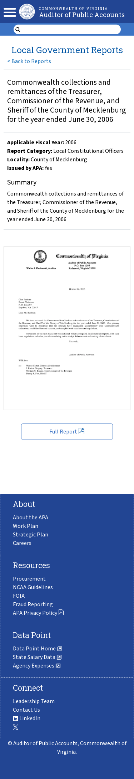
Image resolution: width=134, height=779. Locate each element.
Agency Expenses (37, 666)
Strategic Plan (30, 535)
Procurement (29, 579)
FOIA (19, 596)
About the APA (30, 517)
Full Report (67, 431)
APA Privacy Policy (38, 613)
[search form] (72, 29)
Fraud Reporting (33, 604)
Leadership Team (34, 701)
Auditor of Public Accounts (82, 14)
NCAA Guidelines (33, 587)
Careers (22, 543)
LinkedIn (26, 718)
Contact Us (26, 710)
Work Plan (25, 526)
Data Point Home (37, 649)
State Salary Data (37, 657)
